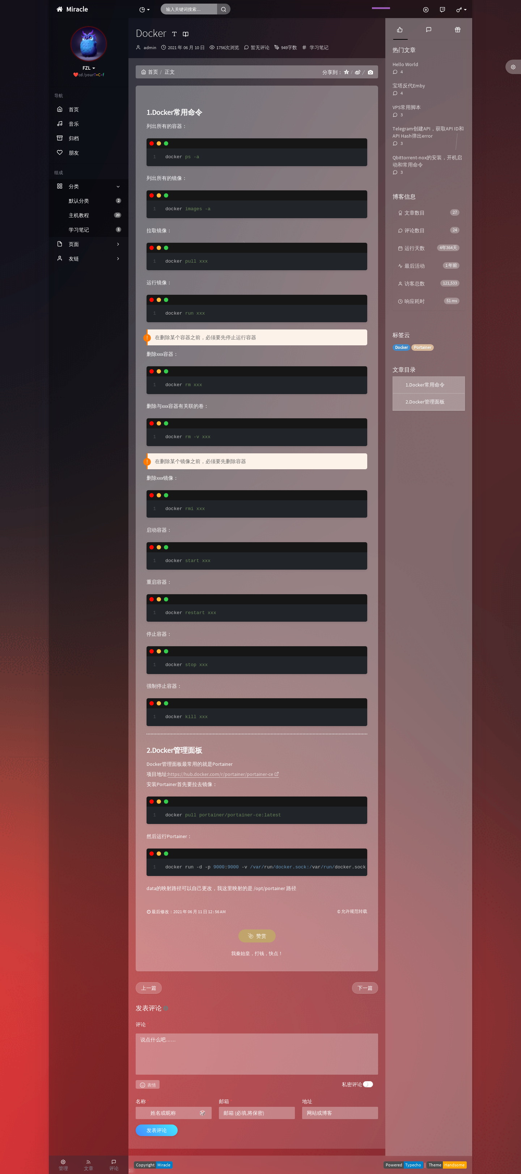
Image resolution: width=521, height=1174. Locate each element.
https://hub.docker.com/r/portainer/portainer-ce (223, 774)
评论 (142, 1024)
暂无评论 (260, 47)
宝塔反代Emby (409, 85)
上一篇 (148, 988)
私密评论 (352, 1084)
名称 (142, 1101)
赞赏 (257, 936)
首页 (149, 72)
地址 (307, 1101)
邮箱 (225, 1101)
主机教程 (95, 215)
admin (150, 47)
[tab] (399, 29)
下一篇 (365, 988)
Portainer (422, 347)
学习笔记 (95, 229)
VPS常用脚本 (407, 107)
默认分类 (95, 201)
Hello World (405, 64)
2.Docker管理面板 (425, 401)
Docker (401, 347)
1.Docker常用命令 (425, 384)
